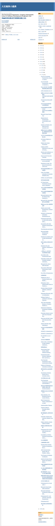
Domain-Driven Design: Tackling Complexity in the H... (46, 446)
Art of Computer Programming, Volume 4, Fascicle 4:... (46, 83)
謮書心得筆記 (41, 22)
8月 (42, 72)
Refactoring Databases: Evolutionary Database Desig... (46, 309)
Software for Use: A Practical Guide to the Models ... (46, 279)
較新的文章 (4, 39)
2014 (41, 57)
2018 (41, 48)
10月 (42, 67)
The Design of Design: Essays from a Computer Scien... (46, 374)
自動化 (39, 16)
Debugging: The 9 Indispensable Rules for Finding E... (47, 284)
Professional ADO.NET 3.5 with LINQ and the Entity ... (46, 220)
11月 (42, 65)
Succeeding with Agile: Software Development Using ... (46, 225)
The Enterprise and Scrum (47, 229)
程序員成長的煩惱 (45, 180)
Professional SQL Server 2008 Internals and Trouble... (46, 431)
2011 (41, 63)
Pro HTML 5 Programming (47, 273)
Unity (39, 37)
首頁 (19, 39)
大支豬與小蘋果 (9, 6)
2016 (41, 52)
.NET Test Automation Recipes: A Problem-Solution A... (46, 304)
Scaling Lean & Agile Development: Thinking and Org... (47, 209)
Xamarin (40, 39)
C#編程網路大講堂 (45, 442)
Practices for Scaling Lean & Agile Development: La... (47, 238)
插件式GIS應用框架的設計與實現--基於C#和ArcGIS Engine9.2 (47, 387)
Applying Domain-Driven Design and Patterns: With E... (46, 460)
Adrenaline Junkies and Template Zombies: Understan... (46, 260)
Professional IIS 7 (45, 501)
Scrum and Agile (42, 35)
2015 (41, 54)
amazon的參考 (5, 22)
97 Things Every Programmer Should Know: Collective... (46, 184)
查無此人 (41, 514)
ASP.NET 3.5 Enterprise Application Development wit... (46, 215)
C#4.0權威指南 (44, 440)
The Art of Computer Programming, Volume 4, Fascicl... (46, 78)
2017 (41, 50)
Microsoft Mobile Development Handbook (44, 233)
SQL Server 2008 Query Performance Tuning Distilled (46, 269)
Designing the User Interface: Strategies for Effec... (47, 247)
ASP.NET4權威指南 (45, 339)
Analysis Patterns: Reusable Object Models (45, 409)
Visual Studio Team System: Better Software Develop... (46, 351)
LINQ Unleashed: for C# (46, 90)
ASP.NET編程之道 (45, 480)
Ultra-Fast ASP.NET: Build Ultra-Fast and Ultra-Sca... (47, 320)
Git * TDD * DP (41, 24)
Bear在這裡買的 (5, 20)
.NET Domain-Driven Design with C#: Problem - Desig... (45, 451)
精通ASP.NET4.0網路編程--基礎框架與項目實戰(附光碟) (46, 132)
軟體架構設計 (44, 347)
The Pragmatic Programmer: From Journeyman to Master (46, 361)
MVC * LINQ (41, 31)
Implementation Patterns (46, 405)
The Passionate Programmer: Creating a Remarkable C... (46, 382)
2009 (41, 508)
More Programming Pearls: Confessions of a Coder (46, 401)
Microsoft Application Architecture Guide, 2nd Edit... (47, 492)
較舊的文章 (32, 39)
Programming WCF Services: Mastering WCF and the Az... (46, 356)
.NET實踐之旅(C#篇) (45, 378)
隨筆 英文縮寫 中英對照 (43, 20)
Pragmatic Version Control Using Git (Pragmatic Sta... (47, 315)
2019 (41, 45)
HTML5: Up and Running (46, 177)
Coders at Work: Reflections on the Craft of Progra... (47, 148)
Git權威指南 (43, 275)
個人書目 (40, 18)
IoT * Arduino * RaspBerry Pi (44, 29)
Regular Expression (42, 33)
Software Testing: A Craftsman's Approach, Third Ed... (46, 299)
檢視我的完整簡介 (42, 521)
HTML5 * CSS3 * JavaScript (44, 26)
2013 (41, 59)
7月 (42, 74)
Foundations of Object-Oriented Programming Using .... (46, 436)
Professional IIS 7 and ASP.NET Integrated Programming (46, 497)
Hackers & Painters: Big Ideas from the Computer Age (46, 126)
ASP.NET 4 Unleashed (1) (47, 333)
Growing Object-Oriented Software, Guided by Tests (46, 290)
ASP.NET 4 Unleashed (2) (47, 331)
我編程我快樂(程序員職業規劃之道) (14, 18)
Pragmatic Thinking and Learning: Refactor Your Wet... (47, 418)
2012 (41, 61)
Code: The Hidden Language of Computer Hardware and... (47, 174)
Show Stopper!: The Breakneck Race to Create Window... (46, 396)
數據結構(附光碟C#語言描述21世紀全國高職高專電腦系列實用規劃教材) (47, 477)
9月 (42, 70)
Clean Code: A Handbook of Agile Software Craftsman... (46, 343)
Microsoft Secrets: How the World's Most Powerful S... (46, 197)
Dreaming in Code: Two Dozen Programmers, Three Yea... (46, 165)
